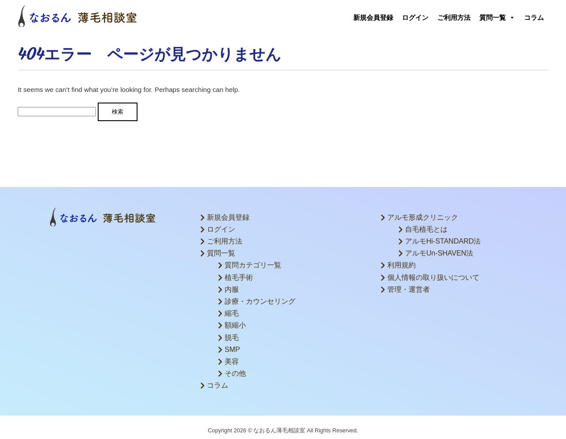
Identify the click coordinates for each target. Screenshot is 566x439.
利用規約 (401, 265)
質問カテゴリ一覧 (253, 265)
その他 (235, 373)
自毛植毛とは (426, 229)
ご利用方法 (453, 17)
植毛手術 (239, 277)
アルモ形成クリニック (422, 217)
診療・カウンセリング (260, 301)
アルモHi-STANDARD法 (443, 241)
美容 (232, 361)
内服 (232, 289)
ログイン (415, 17)
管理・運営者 (408, 289)
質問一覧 (497, 18)
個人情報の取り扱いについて (433, 277)
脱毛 (232, 337)
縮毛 (232, 313)
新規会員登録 (373, 17)
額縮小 (235, 325)
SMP (232, 349)
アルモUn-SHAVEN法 (439, 253)
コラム (534, 17)
